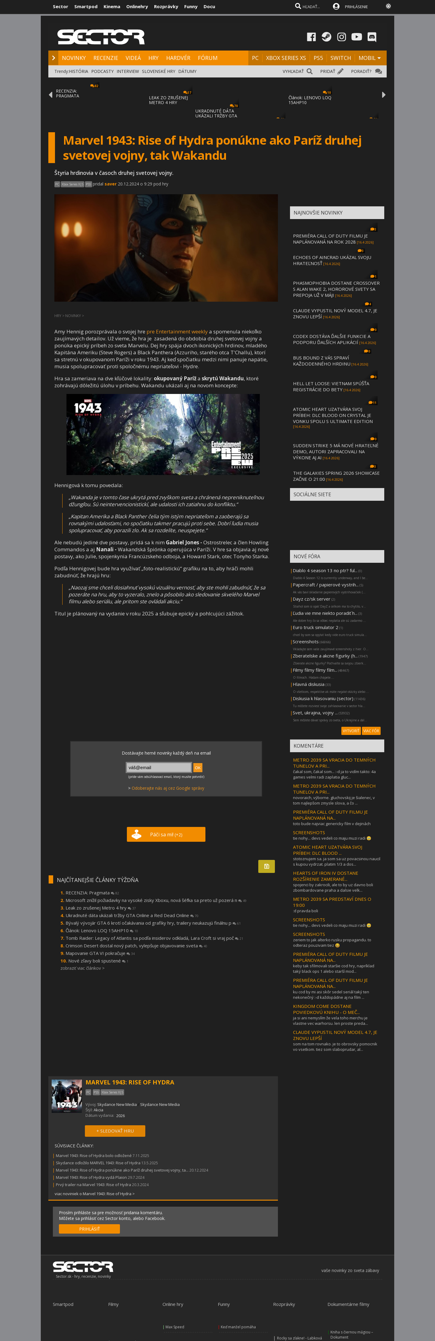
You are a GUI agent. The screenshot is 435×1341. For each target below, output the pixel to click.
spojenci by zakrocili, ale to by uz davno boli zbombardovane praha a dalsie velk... (333, 887)
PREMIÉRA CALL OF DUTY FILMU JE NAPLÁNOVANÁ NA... (330, 815)
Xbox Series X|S (72, 184)
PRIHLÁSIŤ (89, 1229)
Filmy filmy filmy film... (315, 670)
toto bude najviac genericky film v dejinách (332, 823)
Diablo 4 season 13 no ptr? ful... (325, 570)
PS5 (318, 57)
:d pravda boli (305, 910)
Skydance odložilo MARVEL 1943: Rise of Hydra (98, 1163)
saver (111, 184)
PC (255, 57)
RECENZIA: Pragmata (92, 893)
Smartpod (86, 6)
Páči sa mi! (166, 834)
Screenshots (306, 641)
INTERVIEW (128, 71)
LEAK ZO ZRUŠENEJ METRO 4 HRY (168, 100)
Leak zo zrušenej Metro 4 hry (101, 908)
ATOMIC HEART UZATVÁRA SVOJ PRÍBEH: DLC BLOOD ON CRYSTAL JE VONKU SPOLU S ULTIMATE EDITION (333, 415)
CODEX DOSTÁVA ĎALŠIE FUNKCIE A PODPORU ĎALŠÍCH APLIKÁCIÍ (331, 339)
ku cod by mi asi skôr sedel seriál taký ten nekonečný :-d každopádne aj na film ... (331, 994)
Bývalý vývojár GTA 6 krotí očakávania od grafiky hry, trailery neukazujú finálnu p (153, 923)
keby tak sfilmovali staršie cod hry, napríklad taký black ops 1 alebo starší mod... (333, 968)
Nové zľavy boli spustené (98, 961)
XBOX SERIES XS (286, 57)
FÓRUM (208, 57)
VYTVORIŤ (351, 730)
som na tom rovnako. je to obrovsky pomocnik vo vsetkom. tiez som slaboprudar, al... (335, 1046)
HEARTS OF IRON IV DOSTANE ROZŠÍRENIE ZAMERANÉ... (325, 876)
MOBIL (367, 57)
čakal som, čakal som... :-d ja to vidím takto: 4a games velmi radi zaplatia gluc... (334, 774)
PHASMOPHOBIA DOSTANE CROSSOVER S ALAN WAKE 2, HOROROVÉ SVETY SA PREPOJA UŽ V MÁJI (336, 289)
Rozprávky (166, 6)
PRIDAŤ (327, 71)
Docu (209, 6)
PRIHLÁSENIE (356, 6)
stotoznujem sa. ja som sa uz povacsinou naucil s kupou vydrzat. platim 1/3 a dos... (336, 861)
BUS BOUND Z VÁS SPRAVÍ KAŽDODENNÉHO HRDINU (321, 361)
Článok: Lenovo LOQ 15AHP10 (102, 930)
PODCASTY (102, 71)
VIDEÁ (133, 57)
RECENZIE (105, 57)
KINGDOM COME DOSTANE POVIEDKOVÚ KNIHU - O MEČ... (326, 1009)
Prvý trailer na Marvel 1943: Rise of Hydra (93, 1184)
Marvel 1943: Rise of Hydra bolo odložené (94, 1155)
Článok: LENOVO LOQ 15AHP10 (309, 100)
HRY (153, 57)
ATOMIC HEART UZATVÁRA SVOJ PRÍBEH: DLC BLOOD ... (327, 850)
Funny (191, 6)
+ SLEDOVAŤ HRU (115, 1131)
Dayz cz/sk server (311, 599)
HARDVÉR (178, 57)
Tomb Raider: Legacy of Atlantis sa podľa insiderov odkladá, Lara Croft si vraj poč (154, 938)
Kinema (112, 6)
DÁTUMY (187, 71)
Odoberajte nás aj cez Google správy (168, 788)
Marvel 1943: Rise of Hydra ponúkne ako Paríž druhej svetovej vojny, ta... (122, 1170)
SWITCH (340, 57)
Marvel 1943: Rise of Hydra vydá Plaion (91, 1177)
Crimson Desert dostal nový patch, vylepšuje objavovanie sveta (136, 946)
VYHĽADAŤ (293, 71)
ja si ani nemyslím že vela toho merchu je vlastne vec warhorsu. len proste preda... (330, 1020)
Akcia (98, 1110)
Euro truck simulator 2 (315, 627)
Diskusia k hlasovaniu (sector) (323, 698)
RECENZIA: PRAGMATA (67, 93)
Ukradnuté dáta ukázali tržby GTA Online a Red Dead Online (132, 915)
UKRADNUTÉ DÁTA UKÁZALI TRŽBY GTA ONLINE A (216, 115)
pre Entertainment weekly (177, 331)
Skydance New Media (117, 1104)
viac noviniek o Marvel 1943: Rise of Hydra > (95, 1193)
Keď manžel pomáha (238, 1327)
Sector (60, 6)
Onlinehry (137, 6)
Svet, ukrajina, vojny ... (315, 713)
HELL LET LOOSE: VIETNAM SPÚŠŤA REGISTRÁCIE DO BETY (331, 386)
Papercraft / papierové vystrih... (326, 585)
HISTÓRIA (78, 71)
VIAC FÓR (371, 730)
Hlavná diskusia (308, 684)
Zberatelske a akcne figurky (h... (325, 656)
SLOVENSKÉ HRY (158, 71)
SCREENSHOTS (309, 832)
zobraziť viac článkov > (82, 968)
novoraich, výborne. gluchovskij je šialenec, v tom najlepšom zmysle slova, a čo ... (334, 800)
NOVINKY (74, 57)
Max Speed (175, 1327)
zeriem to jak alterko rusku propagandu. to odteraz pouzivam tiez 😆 (332, 942)
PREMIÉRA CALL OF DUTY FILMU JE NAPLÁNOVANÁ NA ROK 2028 (330, 239)
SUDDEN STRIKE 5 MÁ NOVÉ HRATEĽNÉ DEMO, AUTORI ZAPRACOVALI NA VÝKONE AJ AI (336, 451)
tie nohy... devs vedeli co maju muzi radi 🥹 (332, 838)
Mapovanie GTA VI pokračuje (100, 953)
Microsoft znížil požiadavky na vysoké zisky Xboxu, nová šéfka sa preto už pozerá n (156, 900)
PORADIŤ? (361, 71)
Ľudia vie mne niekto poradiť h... (325, 613)
